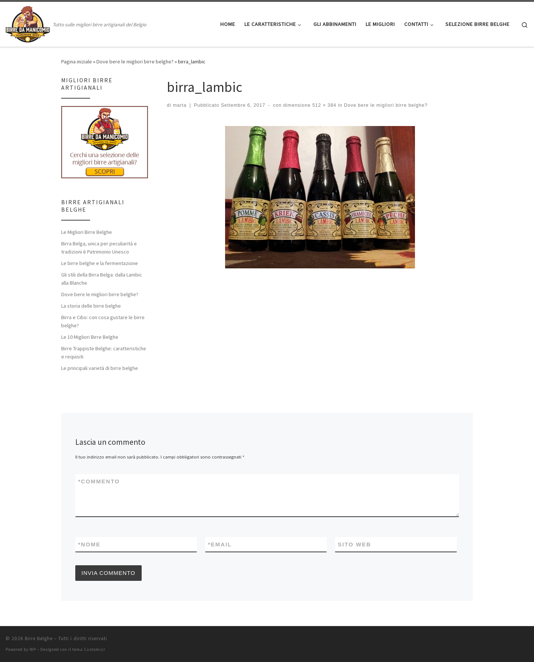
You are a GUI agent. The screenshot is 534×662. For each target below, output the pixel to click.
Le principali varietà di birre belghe (99, 368)
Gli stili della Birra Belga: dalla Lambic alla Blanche (101, 278)
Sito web (354, 544)
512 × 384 (323, 105)
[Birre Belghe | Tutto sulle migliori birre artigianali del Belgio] (28, 22)
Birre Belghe (39, 638)
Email (220, 544)
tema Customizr (88, 649)
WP (33, 649)
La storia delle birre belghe (91, 305)
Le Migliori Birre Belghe (86, 232)
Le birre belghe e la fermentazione (99, 263)
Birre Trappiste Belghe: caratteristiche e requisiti (103, 352)
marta (180, 105)
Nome (89, 544)
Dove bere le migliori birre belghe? (135, 61)
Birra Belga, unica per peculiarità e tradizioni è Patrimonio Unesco (99, 247)
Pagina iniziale (76, 61)
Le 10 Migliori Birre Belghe (89, 337)
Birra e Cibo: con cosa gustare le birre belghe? (103, 321)
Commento (99, 481)
